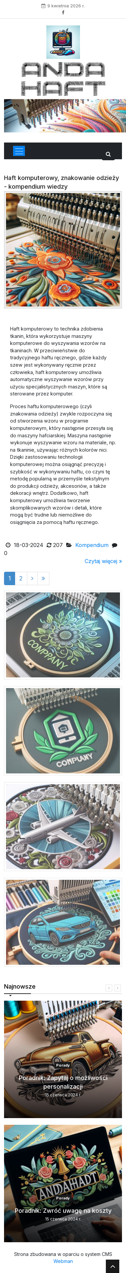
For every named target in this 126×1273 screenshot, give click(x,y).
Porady (63, 1065)
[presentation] (109, 988)
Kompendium (92, 545)
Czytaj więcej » (103, 561)
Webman (63, 1261)
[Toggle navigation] (19, 151)
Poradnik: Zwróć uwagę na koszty (63, 1210)
